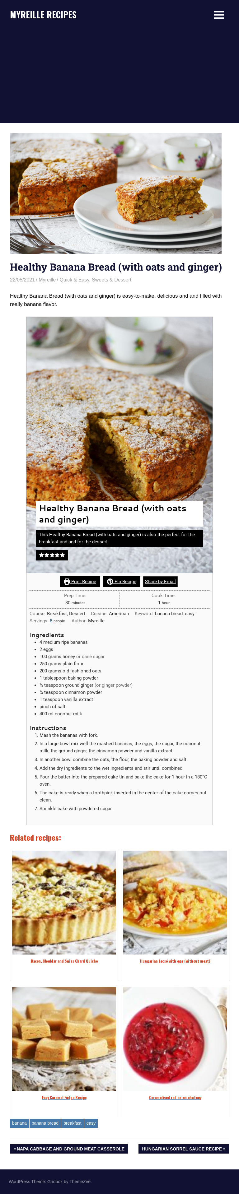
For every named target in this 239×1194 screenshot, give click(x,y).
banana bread (45, 1123)
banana (19, 1123)
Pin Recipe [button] (121, 581)
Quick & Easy (74, 279)
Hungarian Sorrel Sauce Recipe (182, 1149)
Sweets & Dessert (111, 279)
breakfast (72, 1123)
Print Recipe (80, 581)
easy (91, 1123)
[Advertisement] (119, 76)
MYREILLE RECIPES (43, 14)
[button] (41, 555)
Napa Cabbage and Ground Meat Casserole (70, 1149)
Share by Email (160, 581)
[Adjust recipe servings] (51, 621)
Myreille (47, 279)
